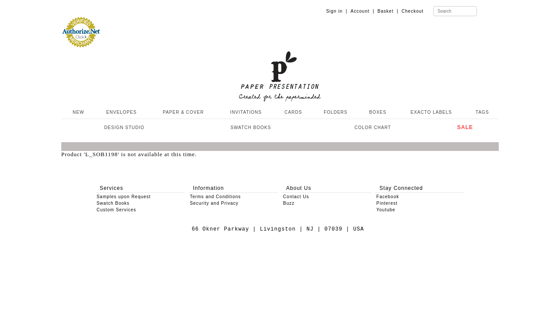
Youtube (385, 209)
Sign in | (336, 11)
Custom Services (116, 209)
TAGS (482, 112)
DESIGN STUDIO (124, 127)
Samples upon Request (124, 196)
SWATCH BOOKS (251, 127)
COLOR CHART (372, 127)
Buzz (288, 203)
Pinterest (386, 203)
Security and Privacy (214, 203)
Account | (362, 11)
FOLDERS (335, 112)
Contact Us (296, 196)
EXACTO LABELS (431, 112)
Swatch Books (113, 203)
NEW (77, 112)
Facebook (387, 196)
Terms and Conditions (215, 196)
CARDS (293, 112)
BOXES (377, 112)
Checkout (413, 11)
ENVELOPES (121, 112)
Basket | (388, 11)
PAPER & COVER (183, 112)
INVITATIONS (246, 112)
